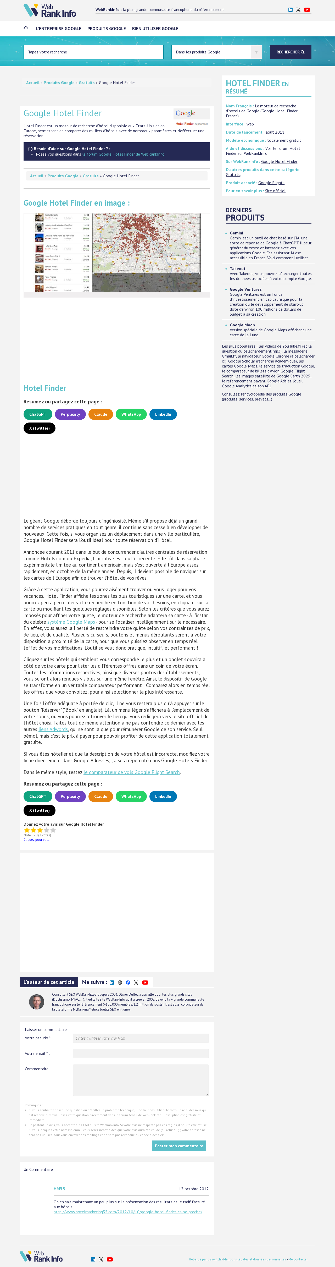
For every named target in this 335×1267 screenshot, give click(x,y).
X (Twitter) (39, 428)
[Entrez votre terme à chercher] (94, 52)
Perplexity (70, 414)
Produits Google (107, 28)
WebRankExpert (87, 994)
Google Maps (245, 366)
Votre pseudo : (39, 1037)
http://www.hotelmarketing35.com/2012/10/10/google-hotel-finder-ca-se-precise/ (128, 1211)
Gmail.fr (229, 356)
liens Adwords (53, 729)
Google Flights (271, 182)
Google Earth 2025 (293, 376)
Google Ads (277, 380)
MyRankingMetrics (86, 1009)
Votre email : (37, 1053)
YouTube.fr (291, 346)
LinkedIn (163, 414)
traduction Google (298, 366)
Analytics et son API (253, 385)
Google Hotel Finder (279, 161)
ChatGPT (38, 414)
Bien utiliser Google (156, 28)
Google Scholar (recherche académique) (262, 361)
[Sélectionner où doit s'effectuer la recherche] (216, 52)
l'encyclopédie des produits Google (271, 394)
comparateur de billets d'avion (253, 371)
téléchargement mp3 (262, 351)
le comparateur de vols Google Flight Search (131, 772)
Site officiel (275, 190)
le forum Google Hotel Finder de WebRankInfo (123, 154)
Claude (100, 414)
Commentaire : (38, 1068)
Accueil (33, 82)
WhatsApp (131, 414)
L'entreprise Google (59, 28)
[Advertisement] (117, 338)
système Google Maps (71, 622)
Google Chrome (275, 356)
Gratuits (87, 82)
